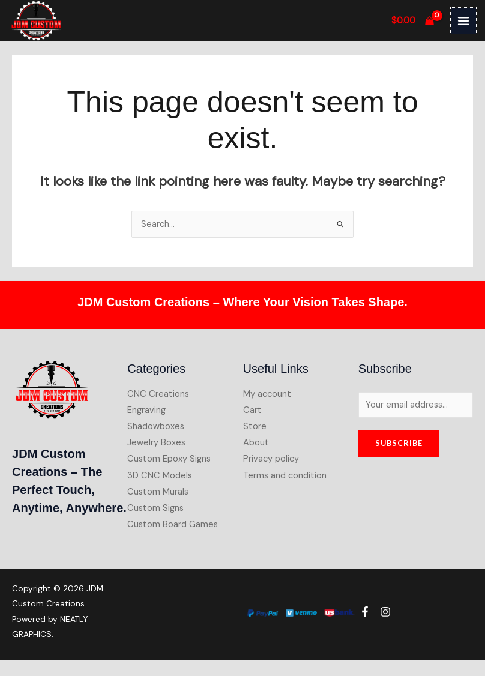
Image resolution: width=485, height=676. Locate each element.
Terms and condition (285, 475)
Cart (252, 410)
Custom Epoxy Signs (169, 459)
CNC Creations (158, 393)
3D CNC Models (159, 475)
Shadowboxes (155, 426)
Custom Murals (157, 491)
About (256, 442)
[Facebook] (365, 611)
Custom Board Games (172, 524)
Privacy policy (271, 459)
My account (267, 393)
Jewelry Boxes (156, 442)
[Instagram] (385, 611)
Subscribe (399, 442)
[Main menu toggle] (463, 20)
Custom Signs (155, 507)
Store (255, 426)
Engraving (146, 410)
